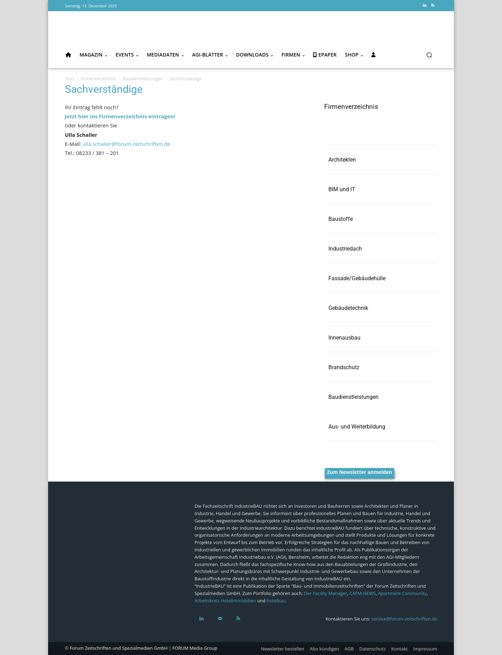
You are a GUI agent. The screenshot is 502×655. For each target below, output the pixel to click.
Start (69, 79)
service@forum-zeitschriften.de (404, 619)
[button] (429, 55)
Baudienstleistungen (143, 79)
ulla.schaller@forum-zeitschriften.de (126, 143)
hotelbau (276, 600)
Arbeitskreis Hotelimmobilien (225, 600)
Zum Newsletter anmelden (359, 472)
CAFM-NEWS (362, 593)
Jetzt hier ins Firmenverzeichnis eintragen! (120, 116)
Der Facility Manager (325, 593)
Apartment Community (402, 593)
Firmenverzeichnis (98, 79)
